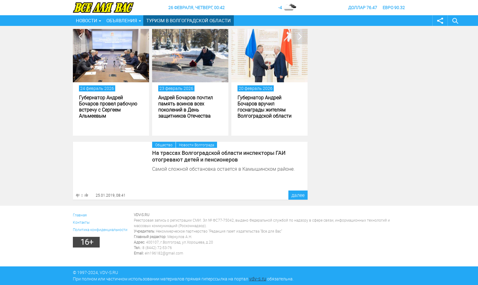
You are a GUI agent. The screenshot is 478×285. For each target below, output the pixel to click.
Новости (86, 20)
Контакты (81, 222)
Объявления (121, 20)
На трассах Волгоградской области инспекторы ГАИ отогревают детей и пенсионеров (219, 156)
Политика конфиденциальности (100, 229)
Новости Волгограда (196, 144)
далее (298, 195)
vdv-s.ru (257, 278)
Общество (164, 144)
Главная (80, 214)
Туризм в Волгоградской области (188, 20)
